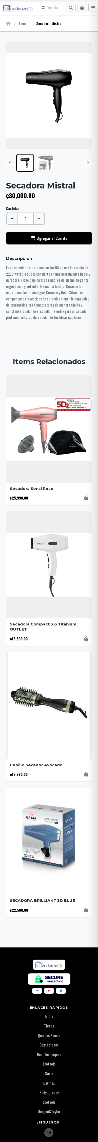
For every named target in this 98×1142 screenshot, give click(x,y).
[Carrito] (82, 7)
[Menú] (93, 7)
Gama (49, 1073)
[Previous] (10, 163)
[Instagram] (48, 1132)
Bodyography (49, 1092)
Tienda (23, 23)
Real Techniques (49, 1054)
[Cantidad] (25, 218)
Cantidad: (13, 208)
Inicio (49, 1016)
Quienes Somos (49, 1035)
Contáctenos (49, 1045)
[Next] (88, 163)
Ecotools (49, 1064)
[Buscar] (71, 7)
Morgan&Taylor (49, 1111)
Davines (49, 1083)
